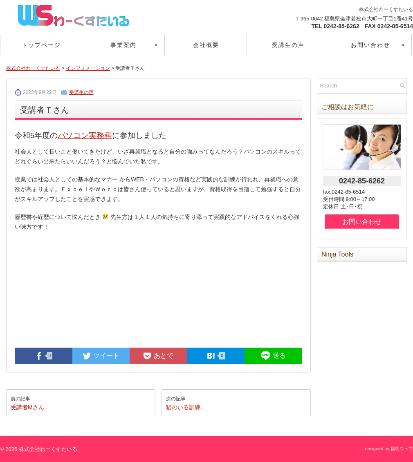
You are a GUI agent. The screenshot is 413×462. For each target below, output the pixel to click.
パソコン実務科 (85, 135)
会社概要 (206, 45)
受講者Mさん (27, 407)
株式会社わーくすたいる (33, 68)
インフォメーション (88, 68)
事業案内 (137, 41)
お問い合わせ (381, 41)
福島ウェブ (402, 448)
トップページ (41, 45)
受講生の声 (288, 45)
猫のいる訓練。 (186, 407)
